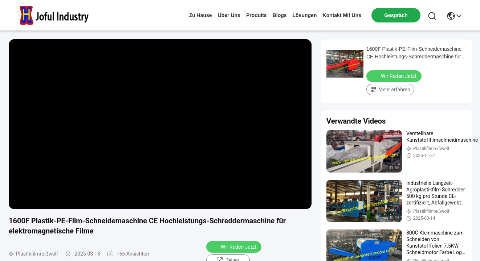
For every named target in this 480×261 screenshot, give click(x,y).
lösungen (305, 15)
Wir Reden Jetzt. (234, 246)
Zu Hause (200, 15)
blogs (280, 15)
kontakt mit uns (341, 15)
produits (256, 15)
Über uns (229, 15)
